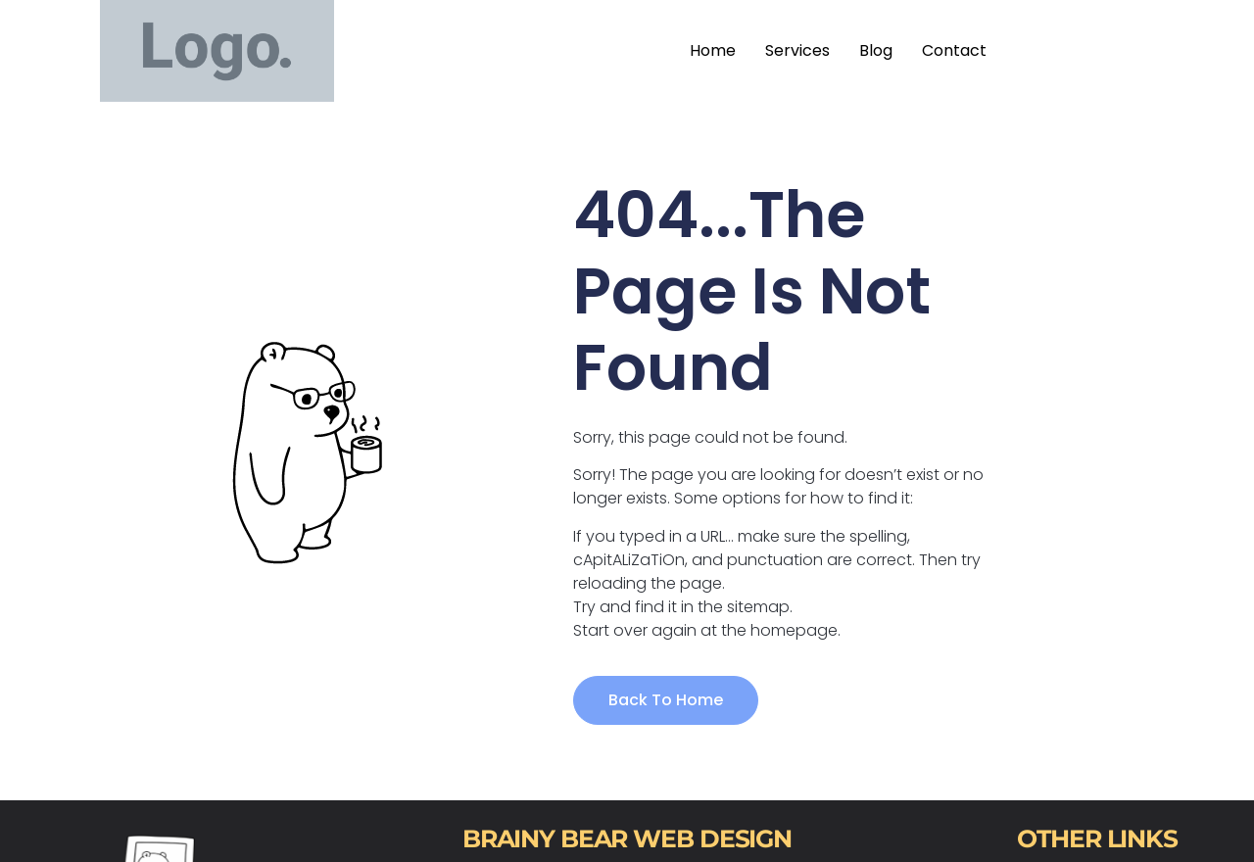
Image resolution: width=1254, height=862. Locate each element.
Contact (954, 50)
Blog (875, 50)
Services (797, 50)
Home (713, 50)
